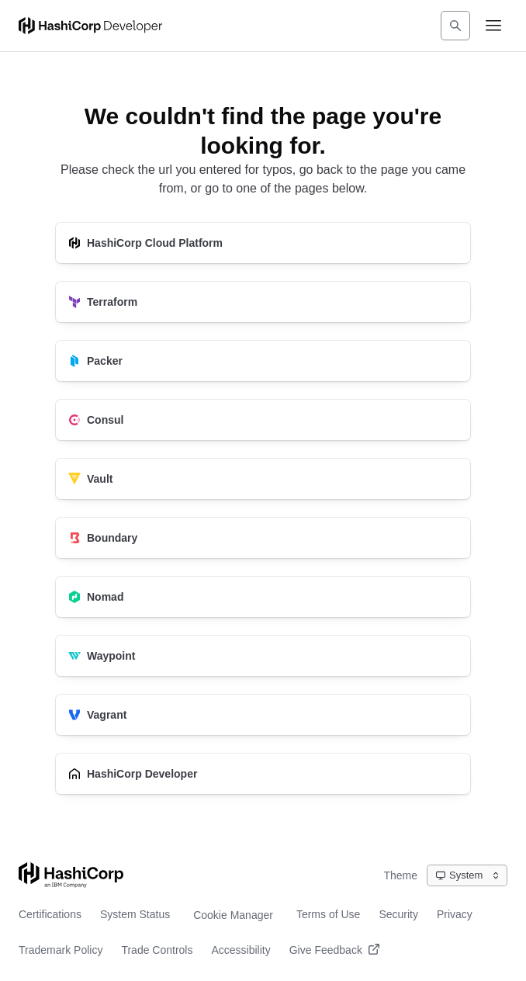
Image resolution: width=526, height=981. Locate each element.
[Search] (455, 25)
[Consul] (263, 420)
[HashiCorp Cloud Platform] (263, 243)
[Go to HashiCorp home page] (71, 875)
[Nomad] (263, 597)
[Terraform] (263, 302)
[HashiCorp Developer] (263, 774)
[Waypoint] (263, 656)
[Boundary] (263, 538)
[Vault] (263, 479)
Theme (400, 875)
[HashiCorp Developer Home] (90, 25)
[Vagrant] (263, 715)
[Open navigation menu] (493, 25)
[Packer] (263, 361)
